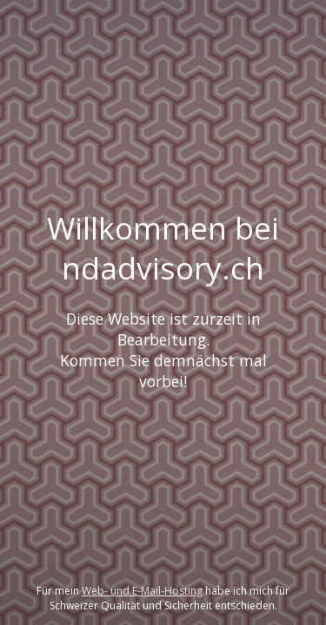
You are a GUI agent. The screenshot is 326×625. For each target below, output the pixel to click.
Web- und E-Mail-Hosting (142, 590)
